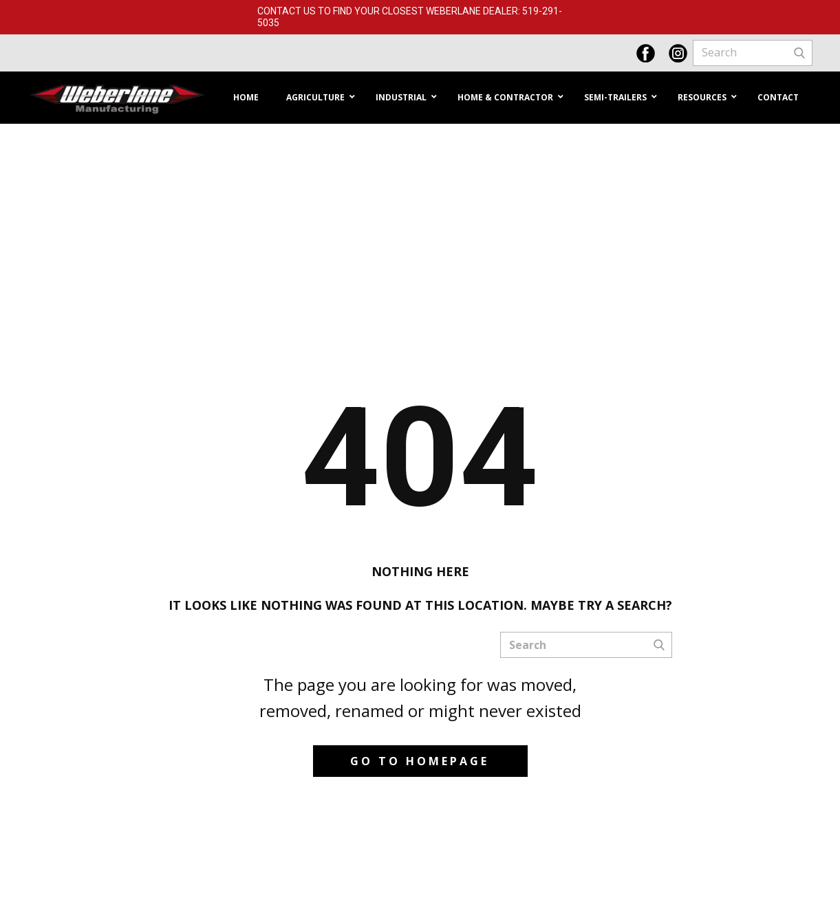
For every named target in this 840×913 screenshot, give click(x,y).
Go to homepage (419, 761)
